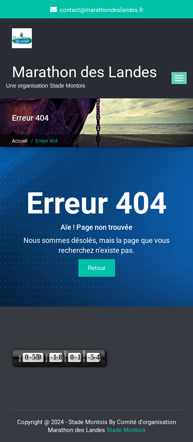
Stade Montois (126, 430)
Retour (96, 268)
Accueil (19, 141)
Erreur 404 (46, 141)
